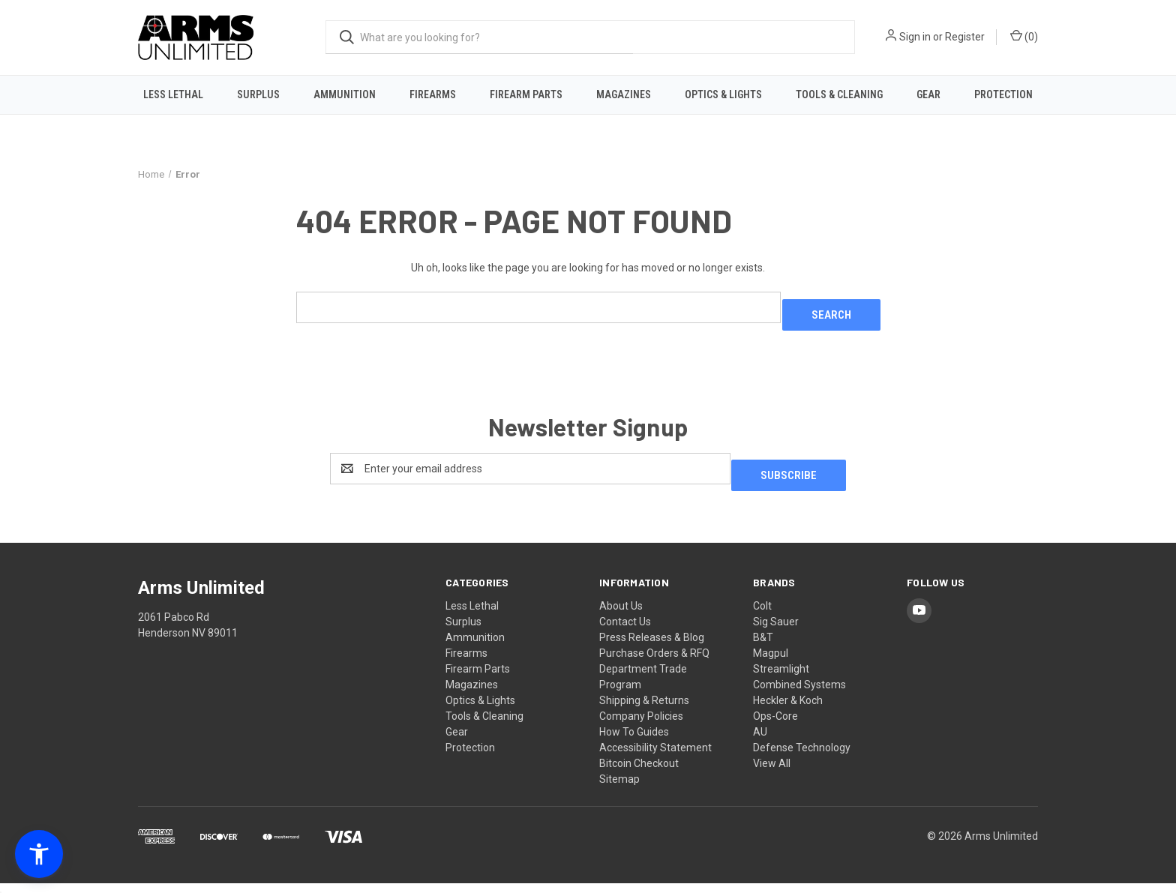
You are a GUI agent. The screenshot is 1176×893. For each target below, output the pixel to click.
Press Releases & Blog (651, 647)
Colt (762, 616)
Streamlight (781, 679)
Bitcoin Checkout (639, 773)
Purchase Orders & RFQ (654, 663)
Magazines (623, 94)
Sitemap (619, 789)
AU (760, 742)
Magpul (770, 663)
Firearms (433, 94)
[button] (39, 854)
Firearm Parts (526, 94)
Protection (1003, 94)
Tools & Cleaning (839, 94)
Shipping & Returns (644, 710)
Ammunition (345, 94)
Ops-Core (775, 726)
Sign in (915, 37)
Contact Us (625, 631)
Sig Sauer (776, 631)
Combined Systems (799, 694)
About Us (621, 616)
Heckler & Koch (788, 710)
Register (965, 37)
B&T (763, 647)
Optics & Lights (723, 94)
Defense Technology (801, 757)
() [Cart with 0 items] (1024, 36)
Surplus (258, 94)
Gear (928, 94)
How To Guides (634, 742)
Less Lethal (173, 94)
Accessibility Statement (655, 757)
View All (771, 773)
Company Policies (641, 726)
